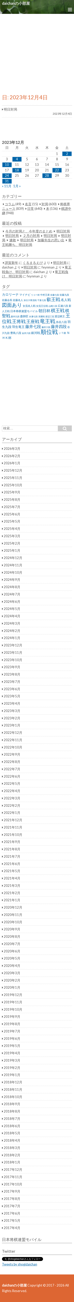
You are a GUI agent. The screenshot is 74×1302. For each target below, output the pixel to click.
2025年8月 (12, 500)
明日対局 (63, 231)
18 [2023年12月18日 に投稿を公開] (17, 170)
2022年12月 (13, 733)
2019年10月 (13, 1009)
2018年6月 (12, 1126)
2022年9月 (12, 754)
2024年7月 (12, 594)
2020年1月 (12, 987)
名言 (28, 204)
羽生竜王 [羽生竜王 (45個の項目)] (18, 327)
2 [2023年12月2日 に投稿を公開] (67, 154)
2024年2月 (12, 631)
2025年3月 (12, 536)
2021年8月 (12, 849)
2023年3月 (12, 711)
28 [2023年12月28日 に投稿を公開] (47, 176)
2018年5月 (12, 1133)
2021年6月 (12, 864)
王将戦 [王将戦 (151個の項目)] (19, 321)
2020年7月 (12, 944)
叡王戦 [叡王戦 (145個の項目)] (53, 299)
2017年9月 (12, 1191)
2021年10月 (13, 835)
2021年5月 (12, 871)
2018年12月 (13, 1082)
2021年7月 (12, 856)
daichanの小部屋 (16, 3)
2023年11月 (13, 653)
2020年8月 (12, 937)
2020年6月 (12, 951)
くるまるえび (33, 263)
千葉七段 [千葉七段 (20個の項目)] (41, 300)
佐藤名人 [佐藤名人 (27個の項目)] (18, 300)
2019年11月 (13, 1002)
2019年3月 (12, 1060)
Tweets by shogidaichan (19, 1264)
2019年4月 (12, 1053)
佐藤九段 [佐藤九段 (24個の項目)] (64, 294)
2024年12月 (13, 558)
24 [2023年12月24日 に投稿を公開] (7, 176)
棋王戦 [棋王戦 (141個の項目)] (58, 310)
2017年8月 (12, 1199)
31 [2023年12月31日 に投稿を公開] (7, 181)
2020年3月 (12, 973)
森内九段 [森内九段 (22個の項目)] (15, 316)
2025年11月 (13, 478)
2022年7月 (12, 769)
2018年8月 (12, 1111)
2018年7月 (12, 1119)
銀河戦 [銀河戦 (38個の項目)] (35, 333)
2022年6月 (12, 776)
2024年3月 (12, 623)
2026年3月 (12, 449)
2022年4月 (12, 791)
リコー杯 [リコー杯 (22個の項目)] (35, 294)
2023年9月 (12, 667)
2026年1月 (12, 463)
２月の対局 (31, 236)
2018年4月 (12, 1140)
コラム (10, 204)
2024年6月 (12, 602)
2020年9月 (12, 929)
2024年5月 (12, 609)
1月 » (17, 186)
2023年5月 (12, 696)
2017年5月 (12, 1221)
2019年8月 (12, 1024)
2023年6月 (12, 689)
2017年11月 (13, 1177)
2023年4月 (12, 703)
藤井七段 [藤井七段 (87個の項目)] (33, 326)
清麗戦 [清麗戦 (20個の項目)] (41, 316)
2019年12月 (13, 995)
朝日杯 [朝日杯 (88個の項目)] (44, 310)
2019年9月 (12, 1017)
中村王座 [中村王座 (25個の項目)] (45, 294)
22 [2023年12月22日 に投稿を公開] (57, 170)
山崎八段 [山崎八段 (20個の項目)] (53, 306)
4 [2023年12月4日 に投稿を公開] (17, 159)
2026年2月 (12, 456)
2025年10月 (13, 485)
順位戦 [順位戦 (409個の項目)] (49, 331)
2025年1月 (12, 551)
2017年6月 (12, 1213)
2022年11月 (13, 740)
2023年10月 (13, 660)
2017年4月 (12, 1228)
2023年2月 (12, 718)
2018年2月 (12, 1155)
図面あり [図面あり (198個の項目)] (12, 305)
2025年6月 (12, 514)
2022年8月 (12, 762)
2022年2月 (12, 806)
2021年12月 (13, 820)
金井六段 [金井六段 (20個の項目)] (26, 333)
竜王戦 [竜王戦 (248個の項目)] (47, 321)
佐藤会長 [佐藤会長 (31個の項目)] (7, 300)
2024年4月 (12, 616)
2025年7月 (12, 507)
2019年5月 (12, 1046)
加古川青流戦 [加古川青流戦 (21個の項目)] (30, 300)
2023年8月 (12, 674)
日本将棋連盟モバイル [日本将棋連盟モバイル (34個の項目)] (24, 311)
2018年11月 (13, 1090)
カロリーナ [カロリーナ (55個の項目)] (10, 294)
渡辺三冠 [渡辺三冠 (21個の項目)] (49, 316)
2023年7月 (12, 682)
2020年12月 (13, 907)
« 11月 (6, 186)
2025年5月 (12, 521)
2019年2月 (12, 1068)
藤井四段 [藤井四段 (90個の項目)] (59, 326)
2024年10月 (13, 573)
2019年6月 (12, 1039)
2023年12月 (13, 645)
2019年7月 (12, 1031)
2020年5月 (12, 958)
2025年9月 (12, 492)
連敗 (12, 240)
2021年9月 (12, 842)
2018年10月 (13, 1097)
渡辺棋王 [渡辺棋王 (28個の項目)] (60, 316)
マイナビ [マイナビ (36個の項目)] (24, 294)
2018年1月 (12, 1162)
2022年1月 (12, 813)
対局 (44, 204)
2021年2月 (12, 893)
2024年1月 (12, 638)
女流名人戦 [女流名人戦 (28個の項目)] (29, 305)
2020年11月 (13, 915)
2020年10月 (13, 922)
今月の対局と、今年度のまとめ (28, 231)
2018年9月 (12, 1104)
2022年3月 (12, 798)
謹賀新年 (11, 263)
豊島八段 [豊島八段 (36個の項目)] (15, 333)
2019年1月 (12, 1075)
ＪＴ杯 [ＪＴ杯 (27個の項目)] (62, 333)
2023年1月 (12, 725)
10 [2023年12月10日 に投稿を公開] (7, 165)
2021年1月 (12, 900)
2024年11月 (13, 565)
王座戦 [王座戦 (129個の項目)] (32, 321)
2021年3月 (12, 886)
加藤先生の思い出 (50, 240)
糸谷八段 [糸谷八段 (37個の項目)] (61, 322)
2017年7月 (12, 1206)
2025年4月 (12, 529)
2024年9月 (12, 580)
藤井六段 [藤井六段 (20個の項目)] (46, 327)
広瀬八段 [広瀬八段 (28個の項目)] (63, 305)
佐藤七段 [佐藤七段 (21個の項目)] (54, 294)
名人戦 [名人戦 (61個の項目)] (66, 300)
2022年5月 (12, 784)
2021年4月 (12, 878)
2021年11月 (13, 827)
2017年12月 (13, 1170)
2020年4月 (12, 966)
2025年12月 (13, 470)
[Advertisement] (37, 53)
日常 (30, 209)
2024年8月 (12, 587)
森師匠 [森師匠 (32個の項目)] (24, 316)
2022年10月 (13, 747)
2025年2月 (12, 543)
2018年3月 (12, 1148)
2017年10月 (13, 1184)
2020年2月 (12, 980)
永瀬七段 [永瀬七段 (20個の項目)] (33, 316)
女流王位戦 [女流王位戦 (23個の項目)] (42, 306)
